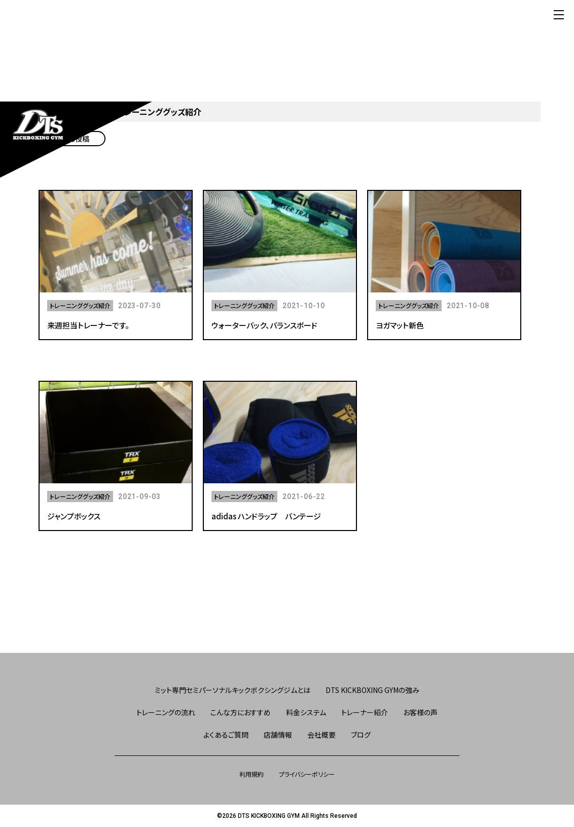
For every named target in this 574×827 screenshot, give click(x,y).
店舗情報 (278, 735)
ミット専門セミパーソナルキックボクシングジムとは (232, 690)
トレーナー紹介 (364, 712)
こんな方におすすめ (240, 712)
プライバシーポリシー (307, 774)
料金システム (306, 712)
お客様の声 (420, 712)
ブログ (361, 735)
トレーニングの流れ (165, 712)
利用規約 (251, 774)
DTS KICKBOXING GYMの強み (372, 690)
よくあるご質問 (225, 735)
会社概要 (321, 735)
